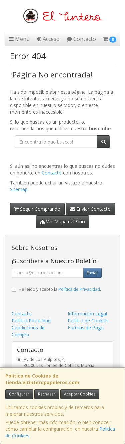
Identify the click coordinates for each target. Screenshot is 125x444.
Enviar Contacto (90, 209)
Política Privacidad (31, 320)
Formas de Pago (86, 327)
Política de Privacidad (79, 289)
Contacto (81, 39)
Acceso (48, 39)
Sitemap (19, 189)
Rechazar (46, 394)
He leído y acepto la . (60, 289)
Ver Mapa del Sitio (62, 221)
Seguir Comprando (37, 209)
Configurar (19, 394)
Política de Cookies (88, 320)
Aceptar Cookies (79, 394)
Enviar (92, 273)
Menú (19, 39)
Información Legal (87, 313)
